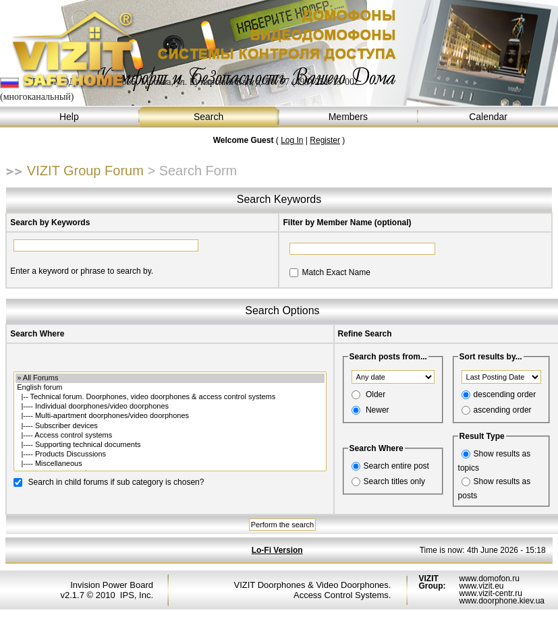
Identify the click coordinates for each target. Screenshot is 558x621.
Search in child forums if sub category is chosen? (116, 481)
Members (349, 117)
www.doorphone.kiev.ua (502, 600)
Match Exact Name (336, 272)
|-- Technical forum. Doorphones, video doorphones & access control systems (170, 397)
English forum (170, 387)
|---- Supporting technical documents (170, 445)
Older (375, 394)
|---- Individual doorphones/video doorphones (170, 406)
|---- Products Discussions (170, 454)
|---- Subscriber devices (170, 426)
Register (325, 140)
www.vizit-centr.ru (490, 593)
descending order (505, 394)
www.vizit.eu (481, 586)
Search (209, 117)
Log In (292, 140)
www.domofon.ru (489, 578)
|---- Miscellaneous (170, 464)
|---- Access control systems (170, 435)
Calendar (488, 117)
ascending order (503, 410)
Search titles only (394, 481)
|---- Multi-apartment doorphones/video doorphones (170, 416)
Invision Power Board (111, 585)
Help (70, 117)
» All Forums (170, 378)
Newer (377, 410)
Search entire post (396, 466)
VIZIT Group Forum (85, 170)
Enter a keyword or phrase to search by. (81, 271)
